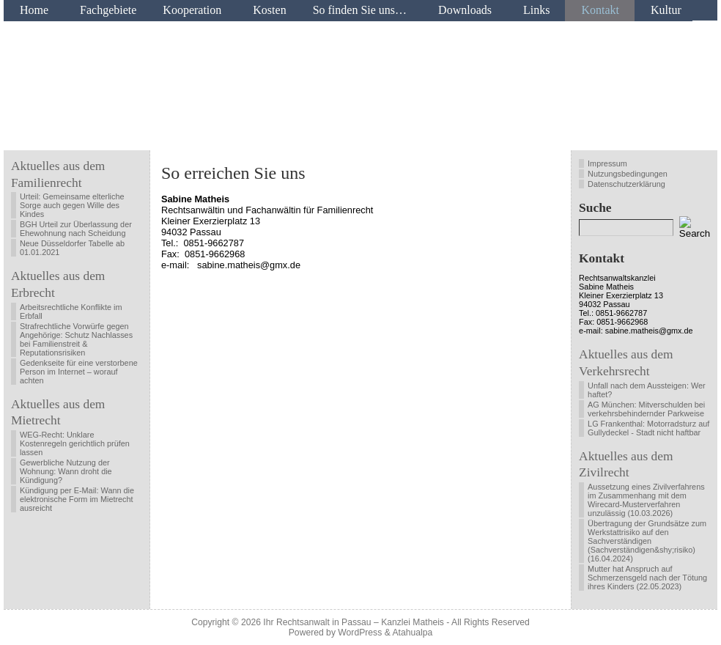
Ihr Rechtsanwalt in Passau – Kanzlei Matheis (353, 622)
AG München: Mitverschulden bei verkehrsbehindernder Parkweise (646, 409)
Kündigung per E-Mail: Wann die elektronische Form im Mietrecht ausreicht (77, 499)
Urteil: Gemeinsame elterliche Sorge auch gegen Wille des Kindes (72, 205)
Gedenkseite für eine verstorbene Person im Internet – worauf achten (79, 371)
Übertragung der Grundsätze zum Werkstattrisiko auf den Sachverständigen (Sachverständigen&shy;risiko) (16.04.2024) (647, 541)
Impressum (607, 163)
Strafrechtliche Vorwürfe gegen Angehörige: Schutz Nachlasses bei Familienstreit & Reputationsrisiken (76, 339)
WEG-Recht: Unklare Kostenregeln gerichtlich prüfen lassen (75, 443)
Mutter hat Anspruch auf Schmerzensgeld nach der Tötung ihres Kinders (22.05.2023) (647, 577)
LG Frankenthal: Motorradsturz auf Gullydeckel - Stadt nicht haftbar (648, 428)
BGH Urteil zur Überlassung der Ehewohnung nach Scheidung (76, 228)
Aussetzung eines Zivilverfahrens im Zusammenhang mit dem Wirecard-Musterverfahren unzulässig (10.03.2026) (646, 499)
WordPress (360, 632)
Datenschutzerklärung (626, 184)
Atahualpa (412, 632)
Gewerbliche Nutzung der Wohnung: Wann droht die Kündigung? (66, 471)
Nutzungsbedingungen (628, 173)
